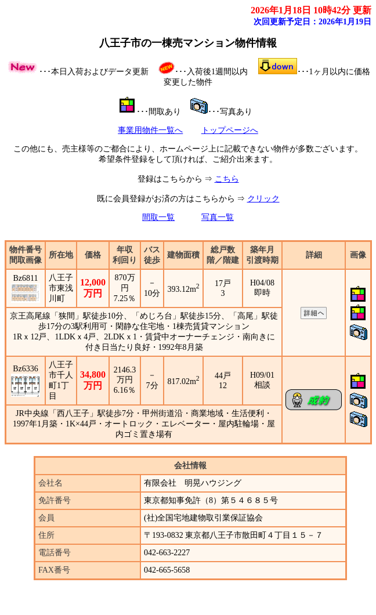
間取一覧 (158, 217)
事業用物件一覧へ (150, 130)
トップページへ (229, 130)
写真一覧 (217, 217)
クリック (263, 198)
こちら (227, 179)
